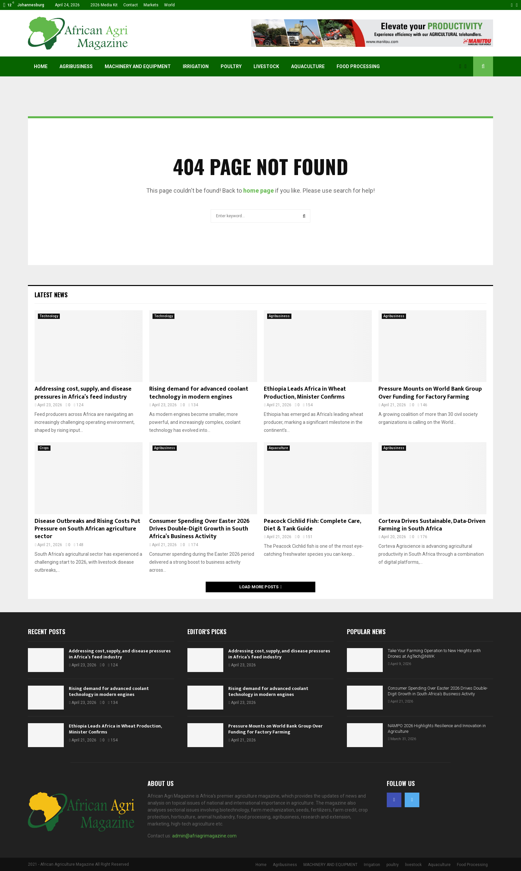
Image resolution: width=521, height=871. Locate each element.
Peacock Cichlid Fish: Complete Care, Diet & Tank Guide (312, 525)
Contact (130, 5)
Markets (151, 5)
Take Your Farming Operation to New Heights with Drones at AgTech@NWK (434, 653)
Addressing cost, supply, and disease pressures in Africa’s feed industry (83, 393)
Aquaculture (308, 66)
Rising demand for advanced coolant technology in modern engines (198, 393)
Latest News (51, 294)
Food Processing (358, 66)
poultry (231, 66)
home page (258, 190)
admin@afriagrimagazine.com (204, 835)
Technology (49, 316)
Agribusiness (76, 66)
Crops (44, 448)
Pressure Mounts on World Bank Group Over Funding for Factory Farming (430, 393)
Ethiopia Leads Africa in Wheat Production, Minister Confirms (305, 393)
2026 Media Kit (104, 5)
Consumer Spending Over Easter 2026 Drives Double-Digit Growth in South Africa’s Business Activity (199, 529)
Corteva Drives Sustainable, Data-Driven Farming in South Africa (431, 525)
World (169, 5)
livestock (266, 66)
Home (41, 66)
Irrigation (196, 66)
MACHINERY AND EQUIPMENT (138, 66)
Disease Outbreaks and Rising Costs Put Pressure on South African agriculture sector (87, 529)
